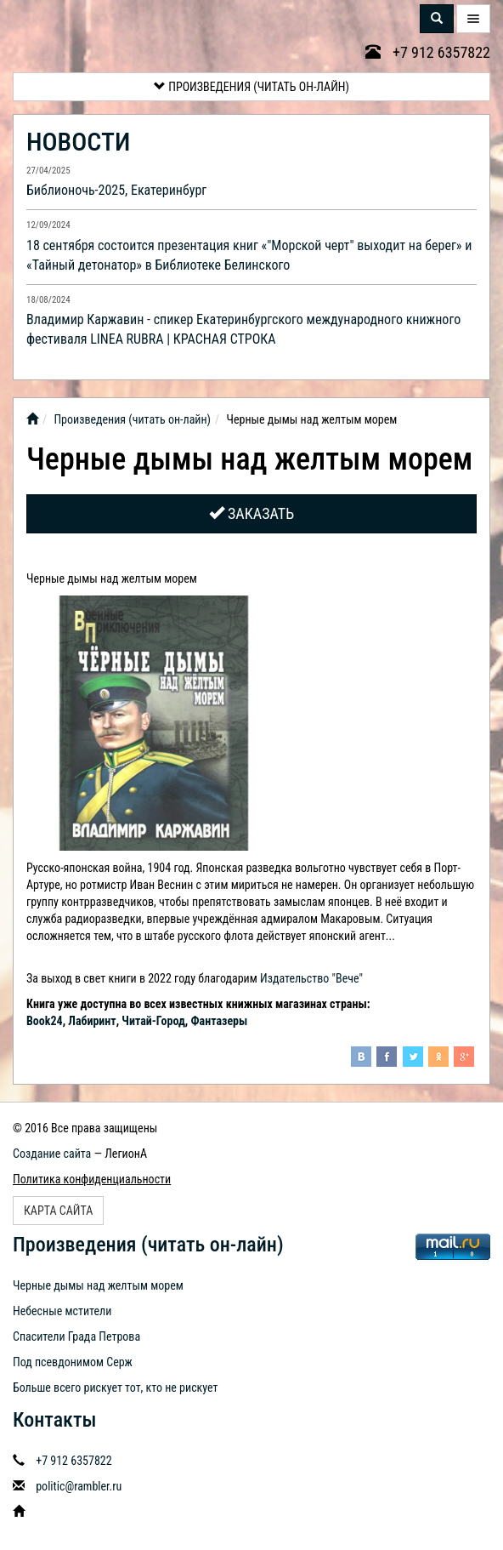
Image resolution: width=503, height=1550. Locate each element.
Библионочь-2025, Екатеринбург (116, 190)
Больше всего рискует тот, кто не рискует (115, 1387)
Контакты (54, 1420)
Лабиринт (92, 1021)
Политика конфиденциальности (92, 1179)
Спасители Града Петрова (76, 1336)
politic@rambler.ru (79, 1486)
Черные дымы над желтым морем (98, 1285)
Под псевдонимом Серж (73, 1362)
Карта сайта (58, 1210)
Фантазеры (219, 1021)
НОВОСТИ (78, 142)
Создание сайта (52, 1153)
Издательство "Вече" (311, 978)
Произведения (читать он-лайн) (251, 87)
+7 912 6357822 (427, 52)
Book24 (44, 1021)
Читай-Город (153, 1021)
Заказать (251, 513)
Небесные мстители (62, 1311)
